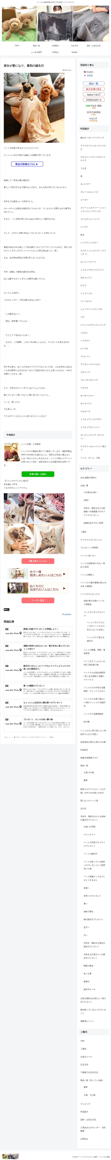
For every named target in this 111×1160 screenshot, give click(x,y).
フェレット (85, 356)
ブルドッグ (85, 372)
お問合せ (84, 1139)
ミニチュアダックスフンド (92, 270)
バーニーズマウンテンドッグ (93, 325)
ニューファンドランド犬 (91, 309)
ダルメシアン (86, 278)
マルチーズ (85, 411)
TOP (82, 1041)
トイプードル (86, 293)
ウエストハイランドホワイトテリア (93, 159)
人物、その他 (89, 1095)
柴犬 (82, 235)
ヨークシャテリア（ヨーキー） (92, 437)
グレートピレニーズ (89, 192)
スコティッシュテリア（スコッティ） (93, 252)
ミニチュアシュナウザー (91, 419)
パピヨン (84, 333)
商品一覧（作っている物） (92, 1080)
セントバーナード (88, 262)
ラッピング (85, 1104)
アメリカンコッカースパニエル (93, 147)
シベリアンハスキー (89, 243)
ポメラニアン (86, 403)
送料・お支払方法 (88, 1120)
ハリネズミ (85, 341)
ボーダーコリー (87, 396)
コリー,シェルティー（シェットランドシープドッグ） (93, 209)
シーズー (84, 227)
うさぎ (83, 168)
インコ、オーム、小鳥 (90, 458)
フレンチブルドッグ (89, 380)
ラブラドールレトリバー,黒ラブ (93, 448)
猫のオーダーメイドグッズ (92, 138)
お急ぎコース (86, 1057)
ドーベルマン (86, 301)
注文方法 (84, 1064)
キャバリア (85, 184)
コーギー (84, 200)
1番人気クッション (38, 561)
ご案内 (83, 1049)
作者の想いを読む (38, 474)
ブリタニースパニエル (90, 364)
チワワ (83, 286)
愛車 (86, 1087)
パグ (82, 317)
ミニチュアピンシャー (90, 427)
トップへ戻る (37, 600)
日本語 (90, 75)
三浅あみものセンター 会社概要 (93, 1129)
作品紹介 (84, 1112)
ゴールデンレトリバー (90, 219)
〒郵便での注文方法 (89, 1072)
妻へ (6, 609)
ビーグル (84, 348)
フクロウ (84, 388)
